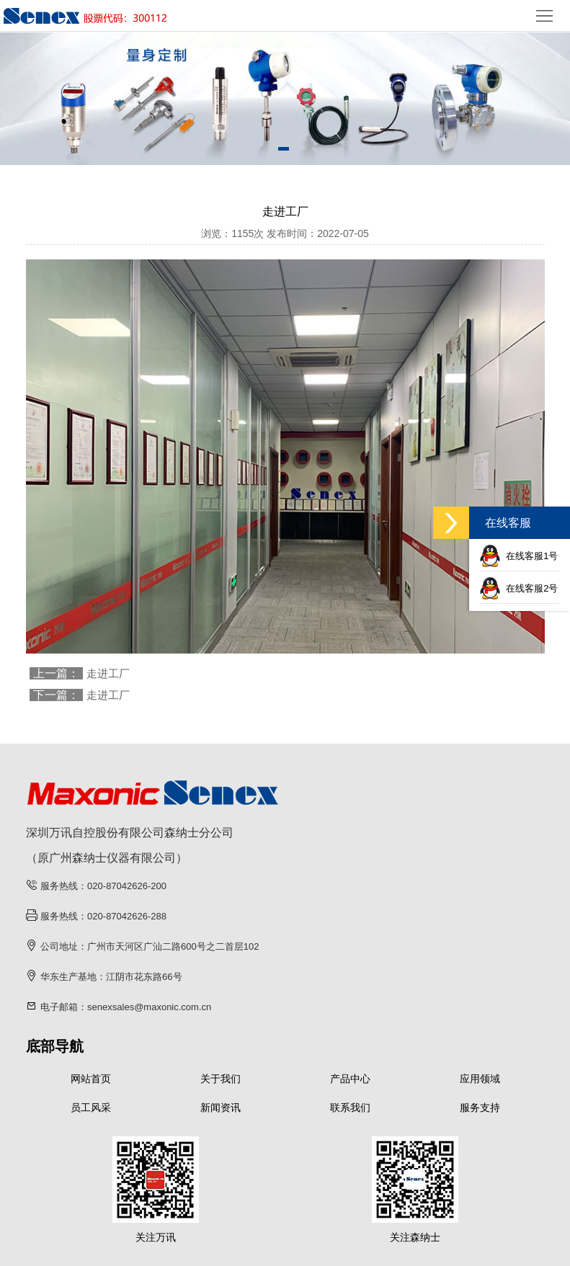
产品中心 (350, 1078)
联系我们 (350, 1107)
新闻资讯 (220, 1107)
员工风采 (91, 1107)
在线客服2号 (518, 588)
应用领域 (480, 1078)
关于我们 (220, 1078)
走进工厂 (108, 673)
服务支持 (480, 1107)
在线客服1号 (518, 555)
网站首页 (91, 1078)
